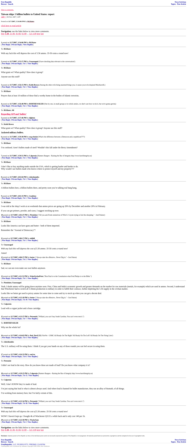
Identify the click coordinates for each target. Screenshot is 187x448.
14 (2, 298)
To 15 (25, 375)
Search (10, 4)
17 (2, 354)
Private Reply (16, 45)
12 (2, 257)
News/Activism (180, 2)
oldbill (32, 238)
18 (2, 373)
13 (2, 276)
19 (2, 401)
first (2, 34)
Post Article (181, 4)
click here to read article (11, 26)
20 (2, 420)
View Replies (28, 45)
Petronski (33, 317)
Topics (173, 4)
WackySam (34, 420)
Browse (4, 4)
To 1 (24, 64)
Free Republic (6, 2)
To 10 (25, 300)
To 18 (25, 403)
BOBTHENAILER (36, 104)
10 (2, 215)
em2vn (32, 354)
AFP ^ (3, 17)
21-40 (12, 34)
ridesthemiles (34, 177)
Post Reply (6, 45)
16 (2, 335)
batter (32, 257)
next (38, 34)
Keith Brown (34, 85)
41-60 (18, 34)
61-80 (24, 34)
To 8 (24, 357)
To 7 (24, 319)
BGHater (32, 43)
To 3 (24, 139)
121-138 (32, 34)
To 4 (24, 338)
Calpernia (33, 156)
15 (2, 317)
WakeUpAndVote (36, 276)
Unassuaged (33, 61)
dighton (32, 118)
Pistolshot (33, 215)
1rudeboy (32, 196)
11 (2, 238)
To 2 (24, 259)
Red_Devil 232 (35, 335)
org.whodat (33, 137)
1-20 (7, 34)
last (42, 34)
